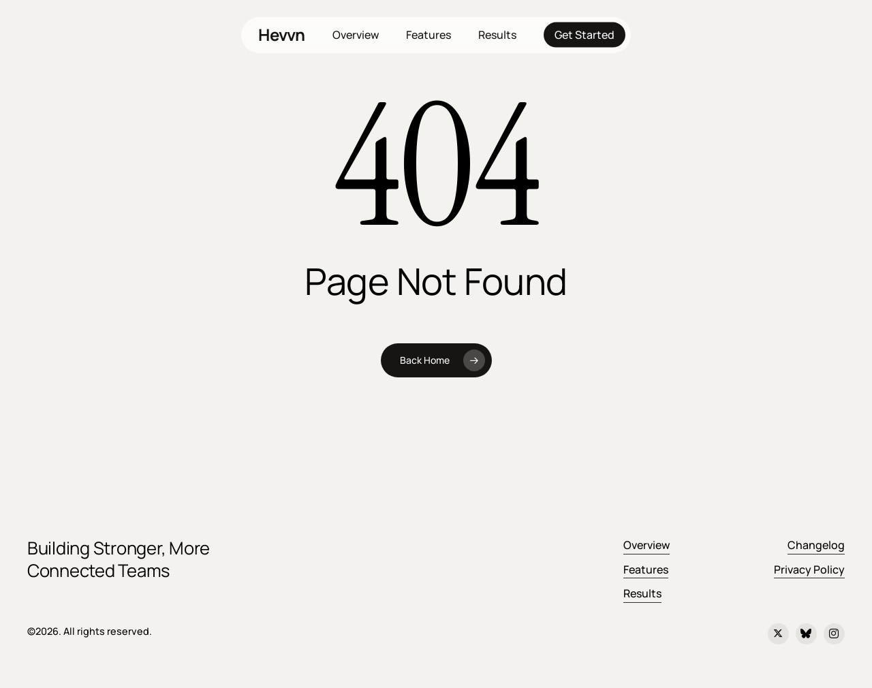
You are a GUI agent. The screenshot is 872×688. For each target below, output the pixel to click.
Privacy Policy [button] (809, 569)
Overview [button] (646, 544)
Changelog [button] (816, 544)
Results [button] (642, 593)
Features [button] (645, 569)
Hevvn (281, 35)
